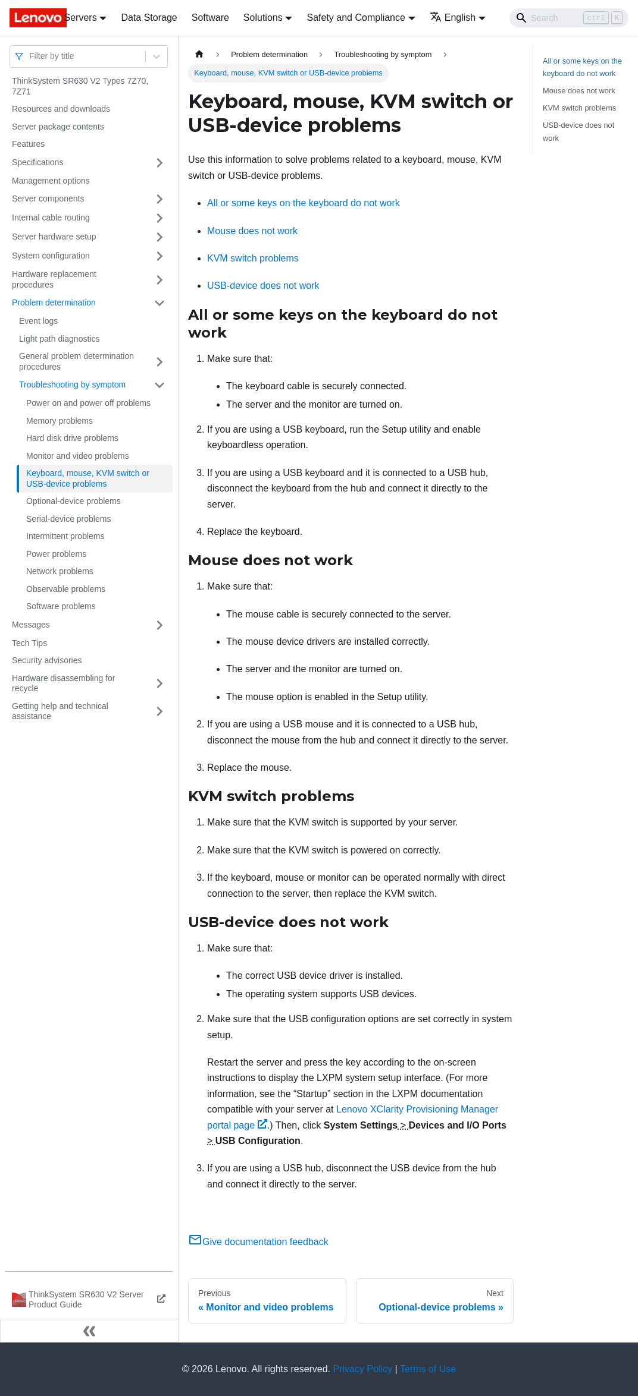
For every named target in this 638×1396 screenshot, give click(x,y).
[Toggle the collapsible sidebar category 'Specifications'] (159, 162)
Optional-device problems (73, 501)
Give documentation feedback (258, 1242)
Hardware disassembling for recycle (63, 683)
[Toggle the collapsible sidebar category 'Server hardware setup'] (159, 237)
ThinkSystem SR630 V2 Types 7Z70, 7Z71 (80, 86)
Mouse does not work (252, 231)
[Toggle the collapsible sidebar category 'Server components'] (159, 199)
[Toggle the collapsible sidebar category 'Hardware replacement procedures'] (159, 280)
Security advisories (47, 660)
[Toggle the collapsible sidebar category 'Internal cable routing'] (159, 218)
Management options (51, 180)
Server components (48, 198)
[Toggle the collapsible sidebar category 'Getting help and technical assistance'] (159, 712)
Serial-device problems (68, 519)
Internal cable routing (51, 217)
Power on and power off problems (88, 403)
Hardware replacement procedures (54, 279)
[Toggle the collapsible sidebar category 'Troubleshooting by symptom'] (159, 385)
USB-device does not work (263, 286)
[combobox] (30, 56)
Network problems (59, 571)
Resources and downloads (61, 109)
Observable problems (65, 589)
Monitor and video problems (77, 456)
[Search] (568, 17)
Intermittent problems (65, 536)
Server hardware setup (54, 236)
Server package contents (58, 126)
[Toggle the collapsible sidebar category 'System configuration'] (159, 256)
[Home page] (199, 54)
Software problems (61, 606)
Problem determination (54, 302)
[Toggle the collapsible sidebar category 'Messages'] (159, 625)
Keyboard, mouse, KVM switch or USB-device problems (87, 478)
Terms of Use (428, 1369)
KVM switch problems (253, 258)
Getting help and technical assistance (60, 711)
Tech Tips (29, 643)
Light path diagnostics (59, 339)
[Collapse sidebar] (89, 1331)
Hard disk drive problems (72, 438)
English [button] (453, 17)
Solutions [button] (263, 17)
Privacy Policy (363, 1369)
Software (210, 17)
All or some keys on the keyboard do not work (303, 203)
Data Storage (149, 17)
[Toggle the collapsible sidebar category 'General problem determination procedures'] (159, 362)
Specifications (37, 162)
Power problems (56, 554)
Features (28, 144)
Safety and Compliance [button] (356, 17)
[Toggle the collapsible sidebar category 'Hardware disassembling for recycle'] (159, 684)
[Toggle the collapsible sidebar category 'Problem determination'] (159, 303)
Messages (31, 624)
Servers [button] (80, 17)
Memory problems (59, 421)
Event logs (38, 321)
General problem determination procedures (76, 361)
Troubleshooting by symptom (72, 384)
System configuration (51, 255)
